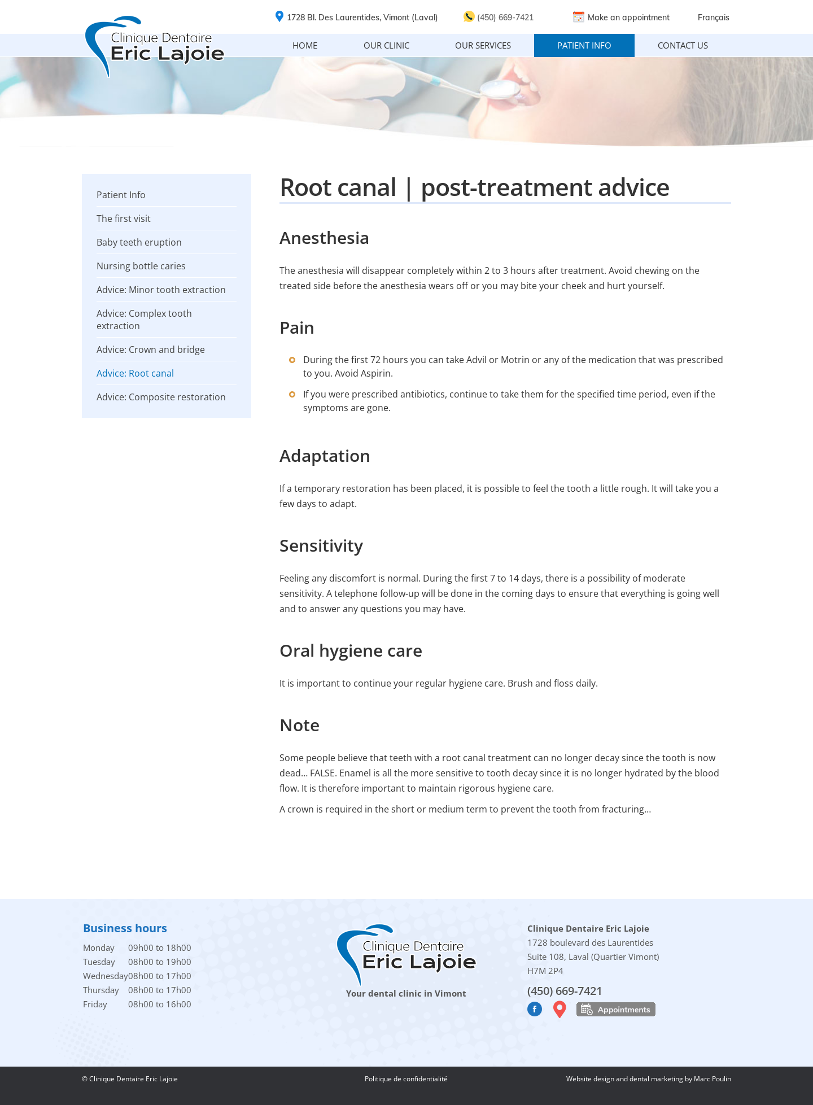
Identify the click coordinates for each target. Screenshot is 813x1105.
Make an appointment (629, 17)
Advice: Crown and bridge (151, 349)
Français (713, 17)
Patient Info (121, 195)
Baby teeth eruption (139, 242)
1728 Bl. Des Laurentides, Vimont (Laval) (362, 17)
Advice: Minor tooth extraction (161, 289)
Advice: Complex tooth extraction (144, 319)
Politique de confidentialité (406, 1079)
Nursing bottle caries (141, 266)
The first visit (124, 218)
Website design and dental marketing (625, 1079)
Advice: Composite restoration (161, 397)
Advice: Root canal (135, 373)
